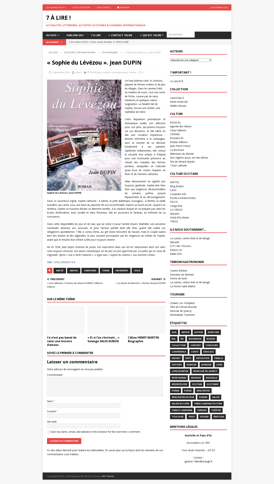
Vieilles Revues (178, 105)
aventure (213, 332)
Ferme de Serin (178, 278)
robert (78, 72)
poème (175, 390)
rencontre (203, 390)
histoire (177, 364)
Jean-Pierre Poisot (180, 146)
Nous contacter (81, 7)
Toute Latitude (178, 165)
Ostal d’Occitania (179, 217)
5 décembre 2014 (61, 72)
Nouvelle (211, 377)
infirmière (122, 270)
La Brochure (177, 150)
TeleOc (174, 221)
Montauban (179, 377)
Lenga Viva (176, 205)
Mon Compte (103, 7)
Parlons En (176, 250)
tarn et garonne (182, 410)
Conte (195, 351)
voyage (204, 416)
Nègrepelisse (179, 384)
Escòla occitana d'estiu (183, 198)
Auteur (198, 332)
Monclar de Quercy (181, 311)
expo (188, 358)
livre (219, 364)
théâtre (216, 410)
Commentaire (55, 374)
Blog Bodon (177, 186)
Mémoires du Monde (182, 153)
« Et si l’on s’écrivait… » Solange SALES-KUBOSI (104, 339)
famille (218, 358)
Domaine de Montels (182, 274)
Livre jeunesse (180, 371)
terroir (201, 410)
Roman (132, 72)
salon (215, 397)
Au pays (51, 35)
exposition (202, 358)
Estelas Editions (179, 142)
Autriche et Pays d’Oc (198, 435)
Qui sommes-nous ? (56, 7)
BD (182, 338)
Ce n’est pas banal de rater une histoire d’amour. (62, 341)
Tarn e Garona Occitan (208, 403)
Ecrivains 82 (176, 138)
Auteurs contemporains (80, 52)
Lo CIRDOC (176, 209)
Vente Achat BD (179, 101)
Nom (50, 401)
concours (212, 345)
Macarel (174, 213)
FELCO (174, 201)
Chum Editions (178, 130)
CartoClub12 (177, 98)
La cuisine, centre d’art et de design (190, 238)
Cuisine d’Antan (178, 270)
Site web (52, 421)
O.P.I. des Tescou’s (180, 246)
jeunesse (206, 364)
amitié (59, 270)
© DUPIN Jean (94, 72)
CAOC (173, 190)
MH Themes (108, 476)
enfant (176, 358)
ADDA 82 (175, 122)
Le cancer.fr (176, 81)
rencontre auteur (183, 397)
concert (195, 345)
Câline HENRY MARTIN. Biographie (144, 339)
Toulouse (177, 416)
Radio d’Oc (176, 253)
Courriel (51, 411)
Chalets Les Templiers (182, 303)
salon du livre (180, 403)
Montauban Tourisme (182, 314)
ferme (105, 270)
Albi (174, 332)
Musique (196, 377)
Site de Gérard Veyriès (182, 161)
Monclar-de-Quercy (205, 371)
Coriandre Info (178, 194)
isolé (137, 270)
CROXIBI (175, 134)
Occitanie (212, 384)
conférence (179, 351)
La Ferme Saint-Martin (182, 286)
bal (174, 338)
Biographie (195, 338)
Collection (179, 345)
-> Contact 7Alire (120, 35)
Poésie (188, 390)
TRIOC (191, 416)
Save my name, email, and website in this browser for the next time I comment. (95, 431)
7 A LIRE (96, 35)
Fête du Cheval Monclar (183, 307)
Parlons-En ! (75, 35)
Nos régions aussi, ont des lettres (189, 157)
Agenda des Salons (181, 126)
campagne (90, 270)
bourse (211, 338)
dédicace (208, 351)
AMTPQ (174, 182)
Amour (74, 270)
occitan (197, 384)
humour (191, 364)
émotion (219, 416)
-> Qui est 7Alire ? (151, 35)
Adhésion (123, 7)
